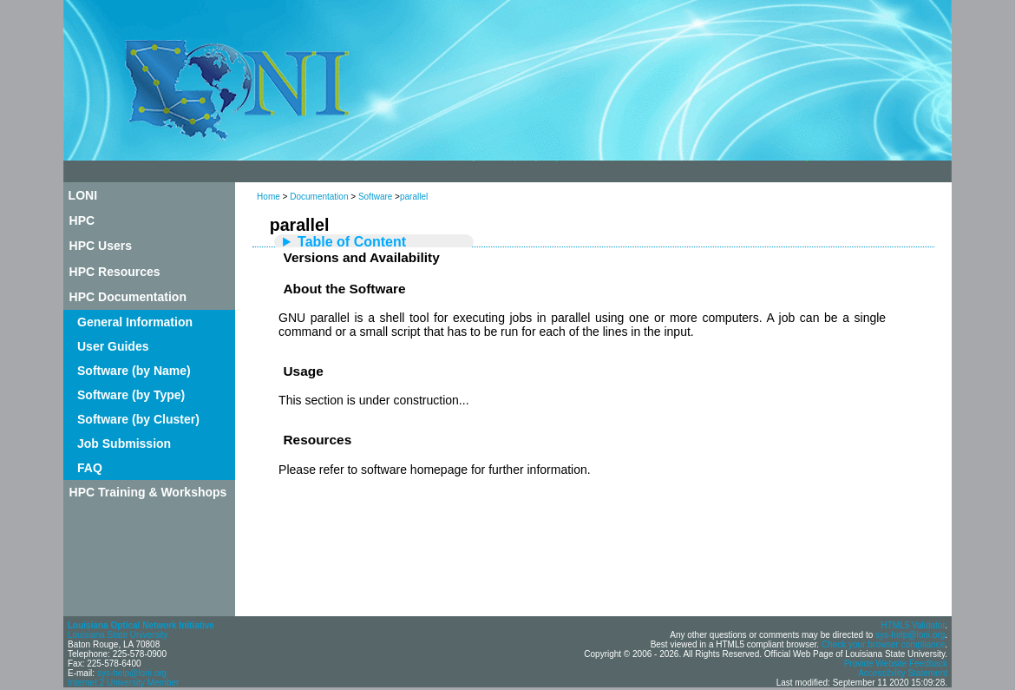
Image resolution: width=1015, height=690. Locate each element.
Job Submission (124, 443)
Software (375, 196)
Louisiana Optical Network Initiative (141, 625)
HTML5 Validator (913, 625)
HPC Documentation (128, 297)
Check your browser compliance (883, 644)
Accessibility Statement (902, 673)
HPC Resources (114, 272)
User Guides (112, 346)
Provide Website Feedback (895, 663)
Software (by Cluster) (138, 419)
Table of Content (352, 241)
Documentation (319, 196)
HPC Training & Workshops (148, 492)
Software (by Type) (131, 395)
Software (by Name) (134, 371)
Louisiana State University (118, 635)
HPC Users (100, 246)
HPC (82, 220)
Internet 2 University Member (123, 682)
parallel (414, 196)
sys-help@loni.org (132, 673)
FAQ (89, 468)
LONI (83, 195)
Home (268, 196)
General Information (135, 322)
